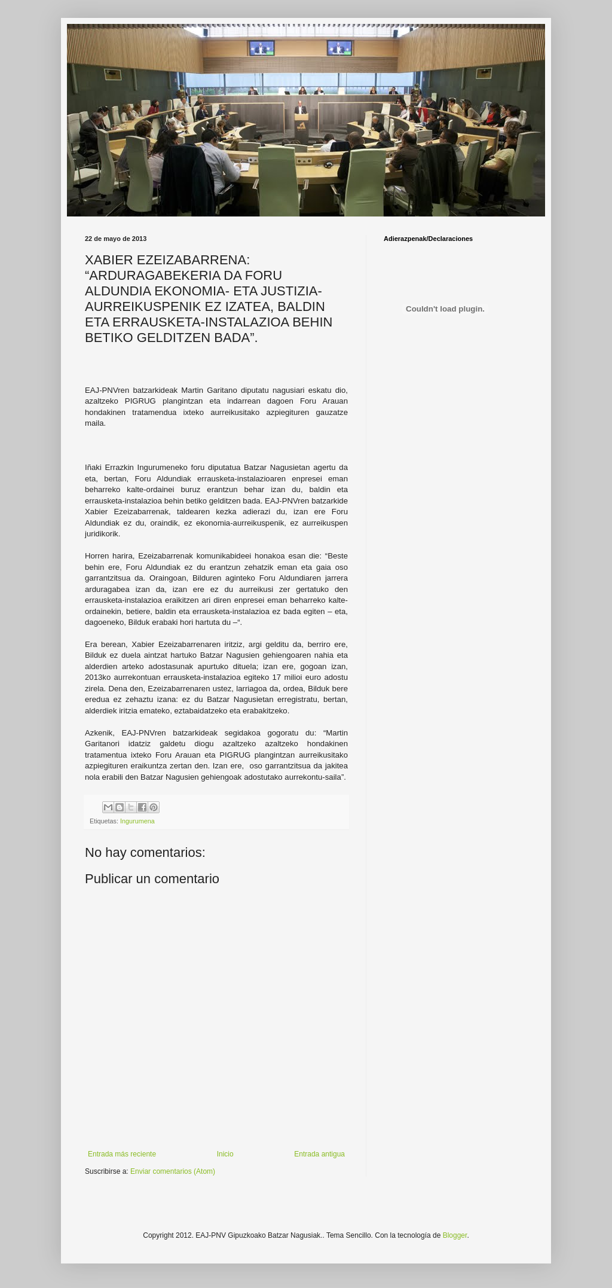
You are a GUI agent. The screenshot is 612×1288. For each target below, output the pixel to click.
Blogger (455, 1235)
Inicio (225, 1154)
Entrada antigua (319, 1154)
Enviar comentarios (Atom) (172, 1171)
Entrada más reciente (122, 1154)
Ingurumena (137, 821)
